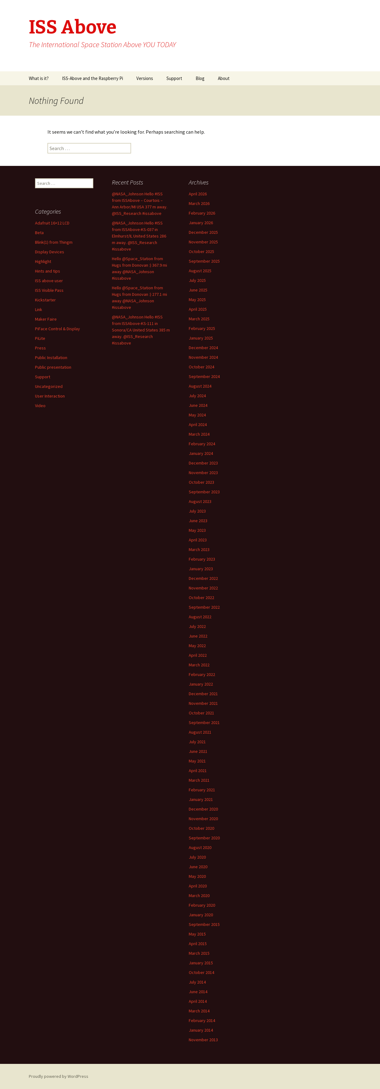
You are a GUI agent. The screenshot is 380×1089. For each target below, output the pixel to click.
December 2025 (203, 232)
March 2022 (199, 665)
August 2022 (200, 617)
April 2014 (198, 1001)
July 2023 (197, 511)
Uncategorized (49, 386)
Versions (144, 78)
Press (40, 348)
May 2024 (197, 415)
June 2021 (198, 751)
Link (38, 309)
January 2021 (201, 799)
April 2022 (198, 655)
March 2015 (199, 953)
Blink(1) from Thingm (54, 242)
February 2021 (202, 790)
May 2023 (197, 530)
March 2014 (199, 1011)
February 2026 (202, 213)
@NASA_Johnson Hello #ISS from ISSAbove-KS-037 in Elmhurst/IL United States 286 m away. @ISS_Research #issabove (139, 236)
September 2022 (204, 607)
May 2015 (197, 934)
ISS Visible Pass (49, 290)
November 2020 (203, 818)
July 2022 (197, 626)
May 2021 (197, 761)
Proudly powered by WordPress (58, 1076)
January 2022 (201, 684)
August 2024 (200, 386)
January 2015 (201, 963)
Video (40, 405)
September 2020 (204, 838)
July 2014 (197, 982)
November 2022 (203, 588)
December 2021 (203, 693)
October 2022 (201, 597)
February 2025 (202, 328)
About (224, 78)
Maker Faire (46, 319)
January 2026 (201, 222)
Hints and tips (47, 271)
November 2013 (203, 1039)
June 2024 (198, 405)
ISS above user (49, 280)
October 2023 (201, 482)
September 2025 (204, 261)
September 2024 (204, 376)
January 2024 (201, 453)
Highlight (43, 261)
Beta (39, 232)
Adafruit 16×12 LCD (52, 223)
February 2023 (202, 559)
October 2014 (201, 972)
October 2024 (201, 367)
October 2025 (201, 251)
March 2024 (199, 434)
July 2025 (197, 280)
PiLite (40, 338)
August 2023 (200, 501)
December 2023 (203, 463)
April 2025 (198, 309)
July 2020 (197, 857)
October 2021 (201, 713)
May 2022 (197, 645)
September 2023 (204, 492)
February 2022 (202, 674)
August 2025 (200, 270)
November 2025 (203, 242)
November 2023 (203, 472)
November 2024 (203, 357)
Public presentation (53, 367)
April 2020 (198, 886)
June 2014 (198, 991)
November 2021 (203, 703)
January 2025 (201, 338)
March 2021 (199, 780)
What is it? (39, 78)
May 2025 (197, 299)
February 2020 (202, 905)
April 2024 (198, 424)
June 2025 (198, 290)
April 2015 (198, 943)
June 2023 (198, 520)
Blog (200, 78)
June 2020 (198, 866)
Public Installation (51, 357)
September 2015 (204, 924)
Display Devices (49, 252)
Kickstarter (45, 300)
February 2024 (202, 444)
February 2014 (202, 1020)
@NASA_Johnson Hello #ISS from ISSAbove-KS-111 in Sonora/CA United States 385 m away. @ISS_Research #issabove (141, 330)
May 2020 (197, 876)
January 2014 (201, 1030)
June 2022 (198, 636)
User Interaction (50, 396)
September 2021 (204, 722)
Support (174, 78)
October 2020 (201, 828)
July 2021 (197, 742)
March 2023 (199, 549)
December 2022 (203, 578)
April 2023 (198, 540)
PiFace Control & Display (57, 328)
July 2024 (197, 395)
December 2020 (203, 809)
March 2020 (199, 895)
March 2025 (199, 319)
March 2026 (199, 203)
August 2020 (200, 847)
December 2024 (203, 347)
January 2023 (201, 568)
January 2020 (201, 915)
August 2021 (200, 732)
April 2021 (198, 770)
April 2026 (198, 194)
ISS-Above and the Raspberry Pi (92, 78)
